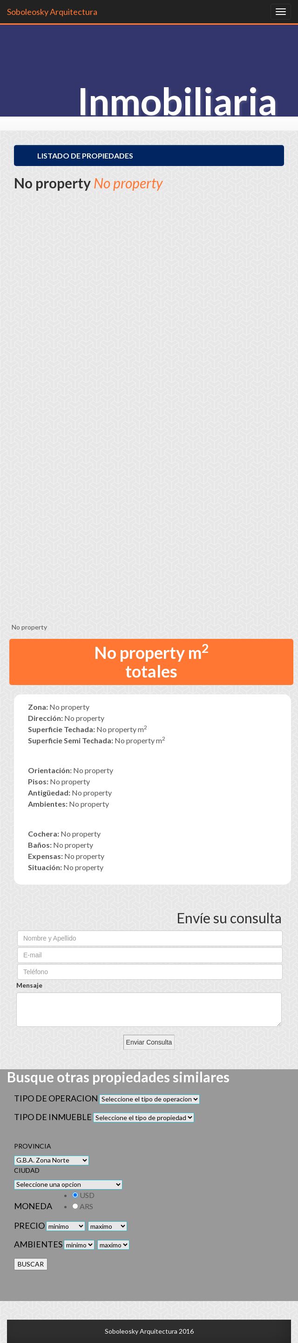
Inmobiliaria (177, 100)
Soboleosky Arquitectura (52, 12)
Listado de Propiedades (85, 155)
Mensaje (29, 985)
